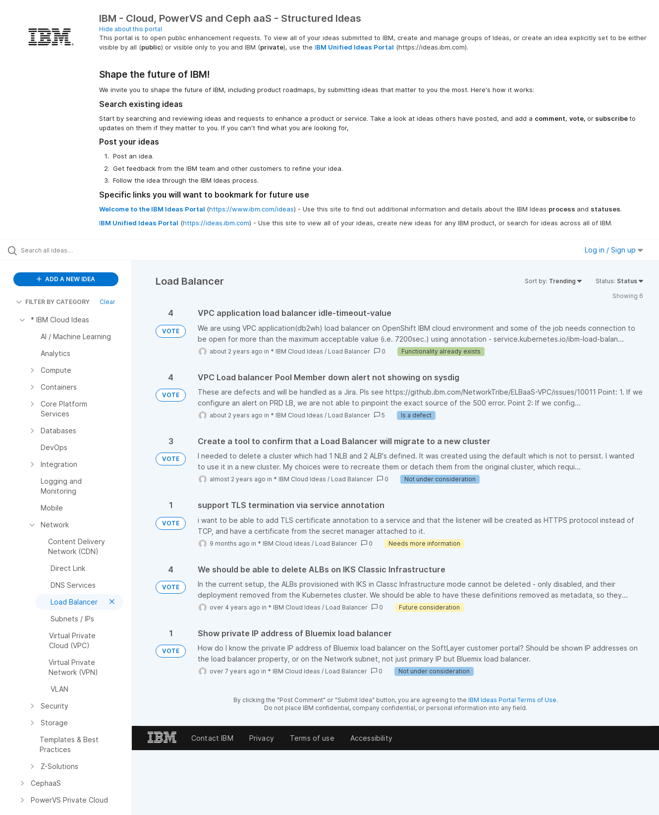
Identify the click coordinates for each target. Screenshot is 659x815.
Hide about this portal (130, 29)
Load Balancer (349, 351)
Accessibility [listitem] (371, 738)
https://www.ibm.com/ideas (251, 209)
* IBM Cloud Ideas (297, 351)
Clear (107, 302)
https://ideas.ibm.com (216, 223)
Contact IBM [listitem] (212, 738)
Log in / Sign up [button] (614, 250)
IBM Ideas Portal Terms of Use (512, 700)
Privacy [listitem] (261, 738)
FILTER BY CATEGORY (53, 302)
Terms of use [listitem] (312, 738)
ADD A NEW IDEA (66, 279)
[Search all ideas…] (78, 250)
